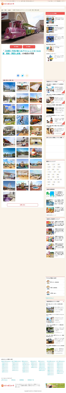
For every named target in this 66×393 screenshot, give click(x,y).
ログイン (63, 1)
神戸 (54, 171)
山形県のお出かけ (5, 370)
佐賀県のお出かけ (60, 364)
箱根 (57, 176)
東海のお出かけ (33, 361)
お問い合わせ (4, 380)
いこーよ (4, 1)
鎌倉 (57, 174)
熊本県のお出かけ (60, 367)
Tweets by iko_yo (49, 298)
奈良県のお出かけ (42, 367)
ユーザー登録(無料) (57, 1)
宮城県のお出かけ (5, 364)
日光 (53, 174)
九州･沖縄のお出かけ (60, 361)
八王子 (53, 164)
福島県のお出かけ (5, 371)
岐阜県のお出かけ (34, 364)
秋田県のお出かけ (5, 368)
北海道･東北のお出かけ (6, 361)
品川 (59, 171)
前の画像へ (16, 46)
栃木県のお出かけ (26, 370)
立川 (48, 169)
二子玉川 (49, 171)
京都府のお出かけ (42, 364)
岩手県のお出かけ (5, 367)
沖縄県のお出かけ (60, 373)
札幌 (48, 174)
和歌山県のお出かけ (42, 368)
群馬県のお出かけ (26, 368)
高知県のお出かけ (51, 371)
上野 (53, 166)
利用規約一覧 (31, 380)
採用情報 (22, 380)
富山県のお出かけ (15, 368)
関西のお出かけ (41, 361)
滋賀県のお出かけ (42, 370)
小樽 (48, 184)
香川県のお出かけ (51, 373)
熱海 (53, 176)
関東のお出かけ (25, 361)
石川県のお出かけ (15, 367)
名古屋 (58, 166)
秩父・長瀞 (49, 179)
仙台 (57, 169)
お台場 (48, 166)
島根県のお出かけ (51, 368)
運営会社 (13, 380)
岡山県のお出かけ (51, 364)
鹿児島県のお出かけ (60, 371)
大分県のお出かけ (60, 368)
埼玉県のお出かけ (26, 367)
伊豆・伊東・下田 (58, 179)
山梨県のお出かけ (15, 364)
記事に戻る (22, 204)
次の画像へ (28, 46)
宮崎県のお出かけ (60, 370)
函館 (53, 184)
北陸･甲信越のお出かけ (16, 361)
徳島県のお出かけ (51, 374)
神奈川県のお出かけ (26, 364)
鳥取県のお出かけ (51, 367)
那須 (53, 169)
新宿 (58, 164)
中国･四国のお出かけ (51, 361)
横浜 (48, 164)
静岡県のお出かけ (34, 367)
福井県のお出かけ (15, 370)
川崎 (48, 176)
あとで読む (51, 1)
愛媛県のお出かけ (51, 370)
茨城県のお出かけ (26, 371)
